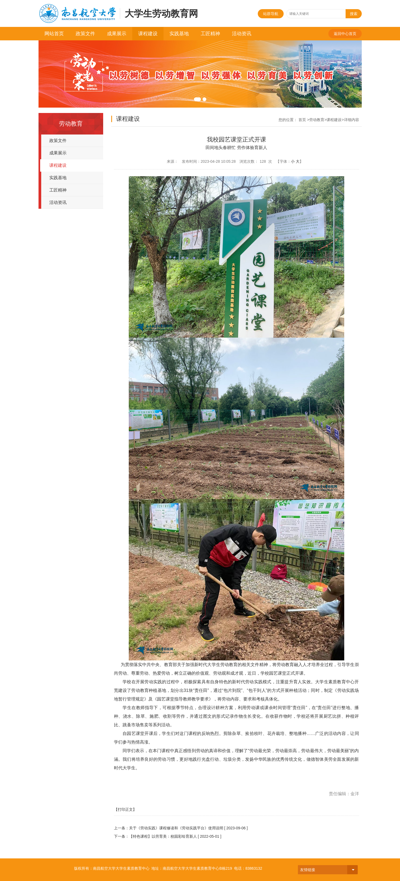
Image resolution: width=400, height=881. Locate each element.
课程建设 (148, 33)
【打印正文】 (125, 809)
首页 (302, 120)
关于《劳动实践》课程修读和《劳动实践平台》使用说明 (176, 828)
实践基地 (179, 33)
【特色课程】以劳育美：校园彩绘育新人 (163, 836)
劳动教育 (316, 120)
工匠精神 (210, 33)
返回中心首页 (345, 33)
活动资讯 (241, 33)
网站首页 (54, 33)
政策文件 (85, 33)
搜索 (353, 14)
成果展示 (116, 33)
